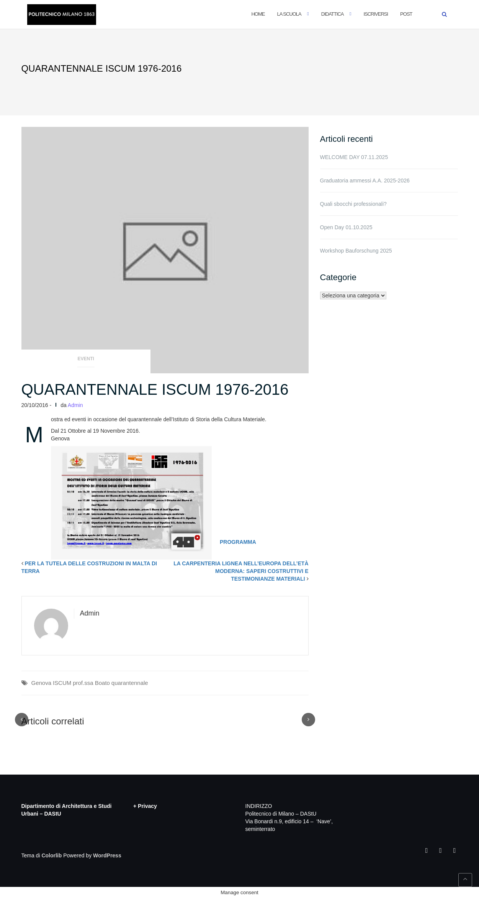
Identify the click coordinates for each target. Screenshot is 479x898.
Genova (41, 683)
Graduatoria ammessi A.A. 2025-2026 (365, 180)
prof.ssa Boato (91, 683)
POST (406, 14)
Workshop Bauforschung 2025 (356, 251)
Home (258, 14)
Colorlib (51, 855)
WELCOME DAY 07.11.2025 (354, 157)
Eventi (86, 358)
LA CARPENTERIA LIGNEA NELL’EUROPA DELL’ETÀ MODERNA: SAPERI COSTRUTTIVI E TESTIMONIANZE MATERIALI (240, 571)
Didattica (332, 14)
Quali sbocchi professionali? (353, 204)
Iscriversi (375, 14)
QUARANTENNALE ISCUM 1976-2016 (155, 389)
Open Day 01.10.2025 (346, 227)
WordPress (107, 855)
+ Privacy (145, 806)
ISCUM (62, 683)
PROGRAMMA (238, 542)
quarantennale (129, 683)
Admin (75, 405)
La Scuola (289, 14)
